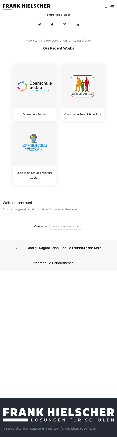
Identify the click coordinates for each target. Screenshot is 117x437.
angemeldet (22, 209)
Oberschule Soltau (34, 114)
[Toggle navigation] (112, 6)
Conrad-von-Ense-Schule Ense (82, 114)
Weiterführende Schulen (66, 226)
